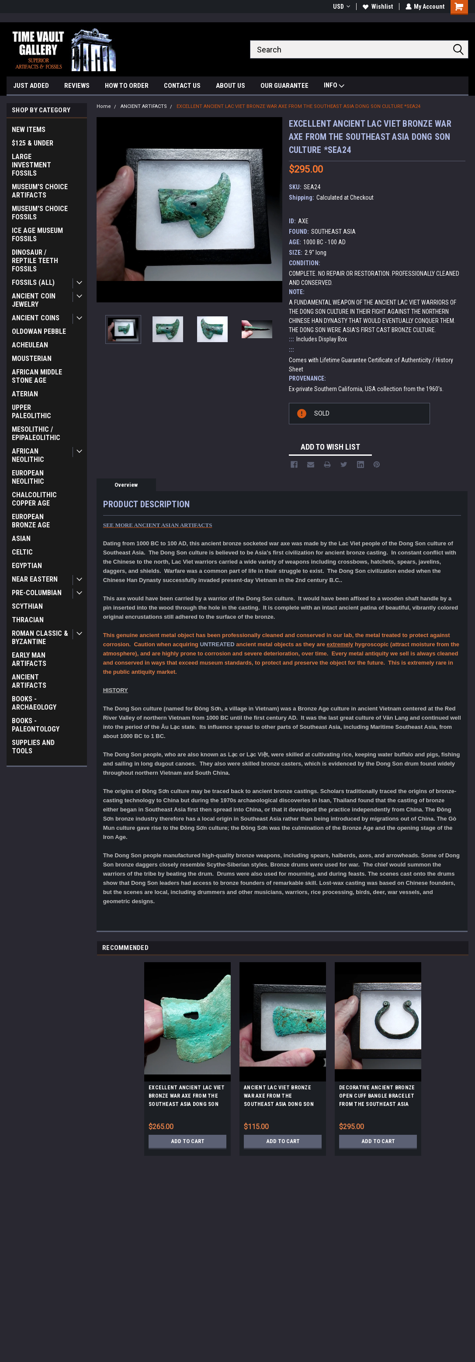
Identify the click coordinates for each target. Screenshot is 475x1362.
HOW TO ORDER (127, 86)
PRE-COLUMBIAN (37, 593)
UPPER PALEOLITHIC (31, 411)
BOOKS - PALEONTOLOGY (35, 725)
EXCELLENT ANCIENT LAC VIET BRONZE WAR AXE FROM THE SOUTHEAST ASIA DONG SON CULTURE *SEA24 (298, 106)
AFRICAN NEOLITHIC (28, 455)
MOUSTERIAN (32, 358)
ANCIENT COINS (35, 318)
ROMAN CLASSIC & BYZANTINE (40, 637)
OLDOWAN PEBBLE (39, 331)
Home (104, 106)
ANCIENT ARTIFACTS (29, 681)
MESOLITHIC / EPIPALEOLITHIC (36, 433)
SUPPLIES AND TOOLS (33, 746)
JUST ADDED (31, 86)
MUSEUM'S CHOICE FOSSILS (40, 212)
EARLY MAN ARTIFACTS (29, 659)
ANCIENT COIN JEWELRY (33, 300)
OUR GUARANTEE (284, 86)
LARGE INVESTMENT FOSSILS (31, 164)
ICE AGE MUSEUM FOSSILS (37, 234)
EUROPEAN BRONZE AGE (31, 521)
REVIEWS (77, 86)
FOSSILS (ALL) (33, 282)
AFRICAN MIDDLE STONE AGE (37, 376)
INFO (334, 86)
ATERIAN (25, 394)
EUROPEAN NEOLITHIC (28, 477)
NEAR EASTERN (35, 579)
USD (341, 6)
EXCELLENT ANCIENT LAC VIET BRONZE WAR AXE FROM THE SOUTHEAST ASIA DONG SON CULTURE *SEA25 (187, 1097)
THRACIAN (28, 620)
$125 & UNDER (32, 143)
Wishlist (377, 6)
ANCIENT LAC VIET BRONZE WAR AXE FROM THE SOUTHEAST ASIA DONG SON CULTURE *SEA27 (279, 1097)
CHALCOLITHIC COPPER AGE (34, 499)
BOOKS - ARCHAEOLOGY (34, 703)
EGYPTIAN (27, 565)
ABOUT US (230, 86)
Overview (126, 485)
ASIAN (21, 538)
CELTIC (22, 552)
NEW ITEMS (28, 129)
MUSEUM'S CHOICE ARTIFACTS (40, 191)
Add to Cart (187, 1141)
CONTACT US (182, 86)
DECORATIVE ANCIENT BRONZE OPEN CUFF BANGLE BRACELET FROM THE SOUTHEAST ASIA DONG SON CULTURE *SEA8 (377, 1097)
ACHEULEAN (30, 345)
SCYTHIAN (27, 606)
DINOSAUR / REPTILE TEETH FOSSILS (35, 260)
